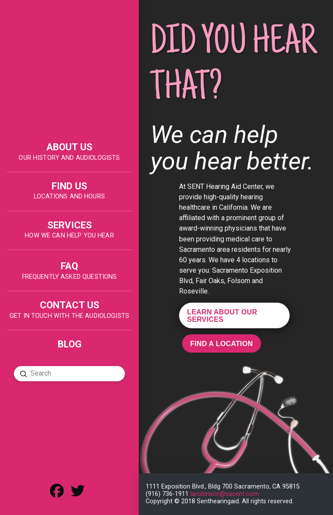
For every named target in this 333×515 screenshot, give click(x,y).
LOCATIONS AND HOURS (69, 196)
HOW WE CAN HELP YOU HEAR (69, 235)
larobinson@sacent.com (224, 494)
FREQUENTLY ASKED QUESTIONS (69, 277)
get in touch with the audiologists (69, 316)
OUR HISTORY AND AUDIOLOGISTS (69, 158)
